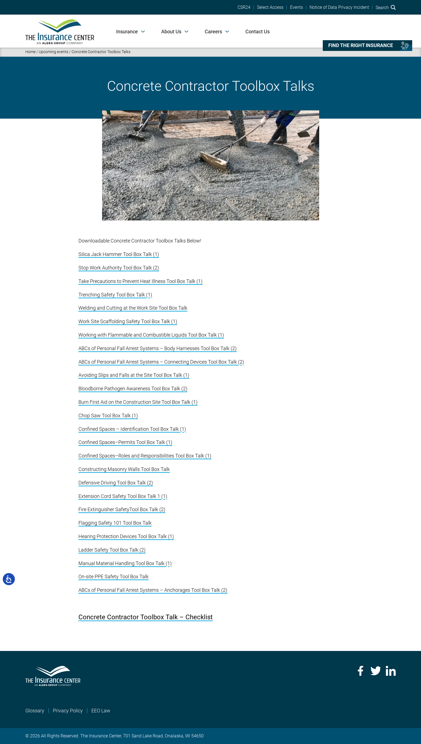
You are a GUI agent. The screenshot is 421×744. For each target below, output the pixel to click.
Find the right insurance (360, 45)
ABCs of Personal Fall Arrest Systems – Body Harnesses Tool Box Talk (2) (157, 348)
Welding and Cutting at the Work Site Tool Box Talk (132, 308)
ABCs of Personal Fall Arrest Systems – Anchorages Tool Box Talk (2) (152, 590)
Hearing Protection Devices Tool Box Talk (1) (126, 536)
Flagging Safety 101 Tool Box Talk (115, 523)
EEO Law (100, 710)
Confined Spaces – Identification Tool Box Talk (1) (132, 429)
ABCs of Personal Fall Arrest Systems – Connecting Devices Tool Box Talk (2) (161, 362)
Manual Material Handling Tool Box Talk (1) (125, 563)
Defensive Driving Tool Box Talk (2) (115, 483)
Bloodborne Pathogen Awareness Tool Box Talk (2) (132, 388)
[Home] (59, 31)
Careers (213, 31)
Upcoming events (53, 52)
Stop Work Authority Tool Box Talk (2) (118, 268)
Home (30, 52)
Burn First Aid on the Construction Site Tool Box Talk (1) (138, 402)
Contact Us (257, 31)
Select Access (270, 7)
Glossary (34, 710)
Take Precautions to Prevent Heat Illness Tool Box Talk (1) (140, 281)
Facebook (360, 671)
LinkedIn (391, 671)
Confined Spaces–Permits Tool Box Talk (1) (125, 442)
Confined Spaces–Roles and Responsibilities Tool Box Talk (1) (144, 456)
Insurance (127, 31)
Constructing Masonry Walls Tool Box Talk (124, 469)
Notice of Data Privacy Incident (339, 7)
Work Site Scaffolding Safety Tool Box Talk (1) (127, 321)
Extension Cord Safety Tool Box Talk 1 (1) (122, 496)
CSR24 (243, 7)
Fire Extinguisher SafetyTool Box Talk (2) (121, 509)
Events (296, 7)
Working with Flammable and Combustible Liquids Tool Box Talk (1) (151, 335)
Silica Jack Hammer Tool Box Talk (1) (118, 254)
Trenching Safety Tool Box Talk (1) (115, 295)
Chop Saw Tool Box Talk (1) (108, 415)
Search (386, 7)
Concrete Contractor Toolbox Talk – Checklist (145, 617)
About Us (171, 31)
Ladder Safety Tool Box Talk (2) (112, 550)
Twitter (375, 671)
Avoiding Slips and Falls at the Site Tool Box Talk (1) (133, 375)
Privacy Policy (68, 710)
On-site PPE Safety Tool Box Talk (113, 576)
